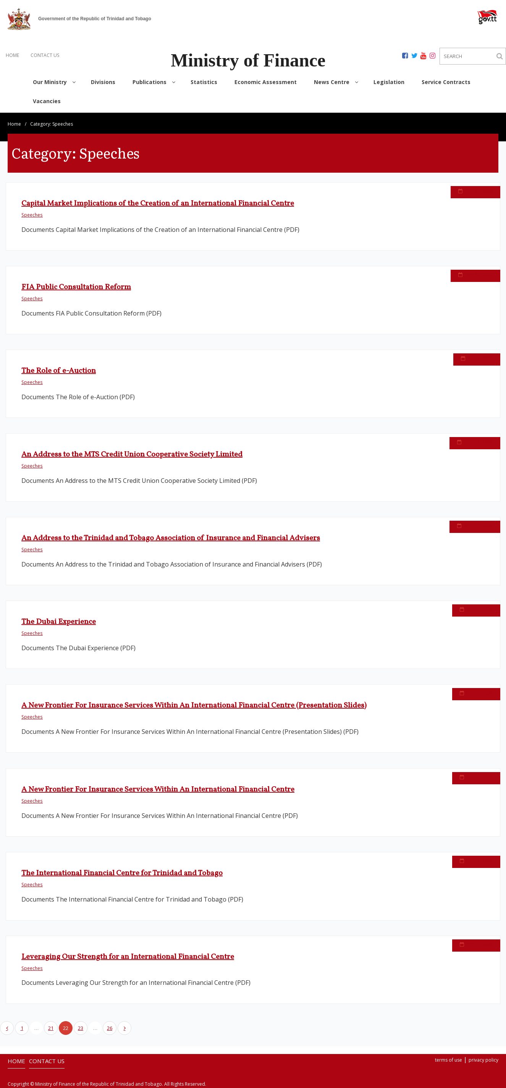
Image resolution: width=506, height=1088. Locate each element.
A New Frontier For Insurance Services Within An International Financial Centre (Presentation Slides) (194, 705)
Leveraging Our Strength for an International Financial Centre (127, 957)
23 (80, 1028)
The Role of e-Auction (58, 371)
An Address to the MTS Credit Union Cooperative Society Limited (131, 454)
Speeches (32, 215)
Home (14, 124)
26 (109, 1028)
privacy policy (483, 1060)
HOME (12, 55)
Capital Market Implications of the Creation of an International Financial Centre (157, 203)
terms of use (448, 1060)
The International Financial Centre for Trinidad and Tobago (122, 873)
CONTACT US (45, 55)
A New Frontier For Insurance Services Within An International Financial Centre (157, 789)
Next (124, 1028)
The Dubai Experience (58, 622)
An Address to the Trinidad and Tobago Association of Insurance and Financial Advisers (170, 538)
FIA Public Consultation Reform (76, 287)
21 (50, 1028)
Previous (7, 1028)
